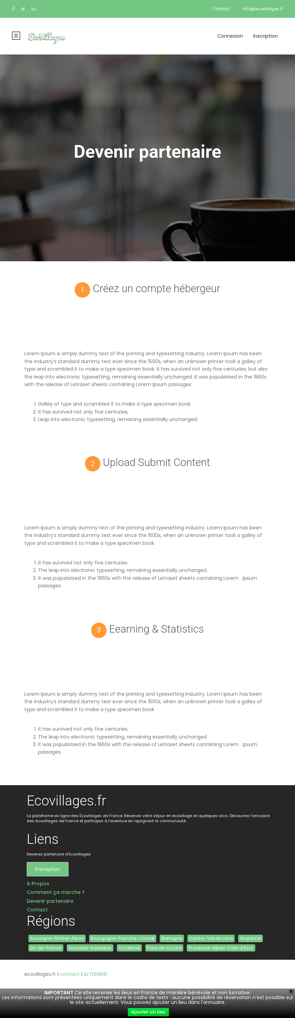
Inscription (265, 36)
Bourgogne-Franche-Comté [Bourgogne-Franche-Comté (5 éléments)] (123, 938)
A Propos (38, 883)
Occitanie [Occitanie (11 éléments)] (129, 948)
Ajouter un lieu (148, 1012)
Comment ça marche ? (56, 892)
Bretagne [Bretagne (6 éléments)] (171, 938)
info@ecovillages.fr (263, 9)
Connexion (230, 36)
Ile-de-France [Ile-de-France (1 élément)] (46, 948)
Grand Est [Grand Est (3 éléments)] (250, 938)
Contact (221, 9)
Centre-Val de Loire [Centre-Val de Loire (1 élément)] (211, 938)
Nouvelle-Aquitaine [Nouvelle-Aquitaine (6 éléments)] (90, 948)
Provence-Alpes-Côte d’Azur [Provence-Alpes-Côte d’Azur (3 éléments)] (221, 948)
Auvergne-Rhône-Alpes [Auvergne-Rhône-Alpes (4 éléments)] (57, 938)
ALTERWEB (95, 974)
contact (69, 974)
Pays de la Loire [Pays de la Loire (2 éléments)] (164, 948)
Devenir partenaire (50, 901)
